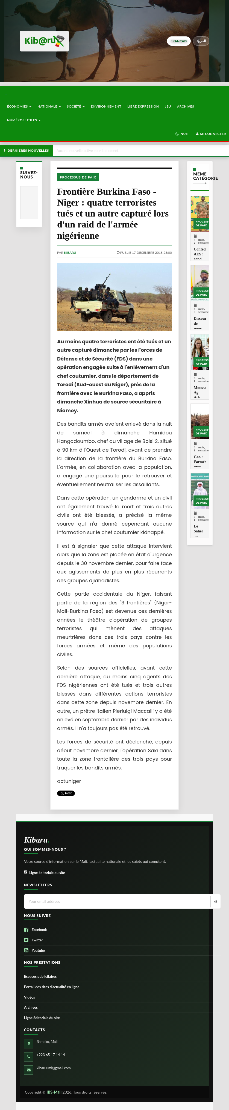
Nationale (49, 106)
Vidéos (29, 997)
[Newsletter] (214, 901)
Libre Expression (143, 106)
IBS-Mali (53, 1092)
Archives (185, 106)
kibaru (70, 252)
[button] (182, 134)
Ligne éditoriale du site (44, 872)
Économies (19, 106)
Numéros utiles (24, 120)
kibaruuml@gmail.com (54, 1068)
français (179, 41)
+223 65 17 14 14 (51, 1055)
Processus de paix (78, 177)
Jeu (168, 106)
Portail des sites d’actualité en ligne (51, 987)
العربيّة (201, 41)
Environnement (106, 106)
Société (76, 106)
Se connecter (210, 134)
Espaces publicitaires (40, 976)
